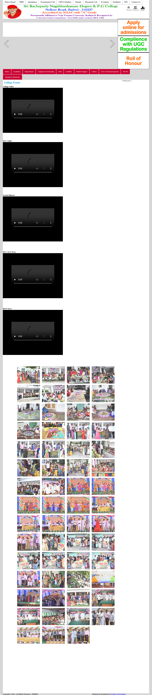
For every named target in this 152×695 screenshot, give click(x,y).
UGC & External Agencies (110, 71)
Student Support (81, 71)
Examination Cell (48, 2)
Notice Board (10, 2)
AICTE (125, 71)
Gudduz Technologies (118, 694)
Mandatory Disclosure (12, 77)
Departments (29, 71)
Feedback (117, 2)
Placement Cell (91, 2)
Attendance (32, 2)
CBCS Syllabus (65, 2)
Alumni (78, 2)
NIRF (21, 2)
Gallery (94, 71)
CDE (60, 71)
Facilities (69, 71)
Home (7, 71)
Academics (17, 71)
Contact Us (135, 2)
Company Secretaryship (46, 71)
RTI (126, 2)
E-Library (105, 2)
